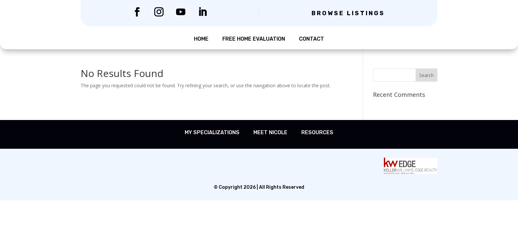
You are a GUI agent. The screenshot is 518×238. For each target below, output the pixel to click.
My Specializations (212, 132)
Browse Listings (348, 13)
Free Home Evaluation (253, 39)
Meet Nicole (270, 132)
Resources (317, 132)
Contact (311, 39)
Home (201, 39)
